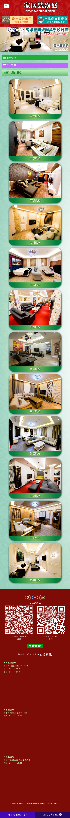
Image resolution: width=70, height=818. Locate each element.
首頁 (6, 72)
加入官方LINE (52, 814)
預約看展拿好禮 (17, 814)
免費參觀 (35, 645)
